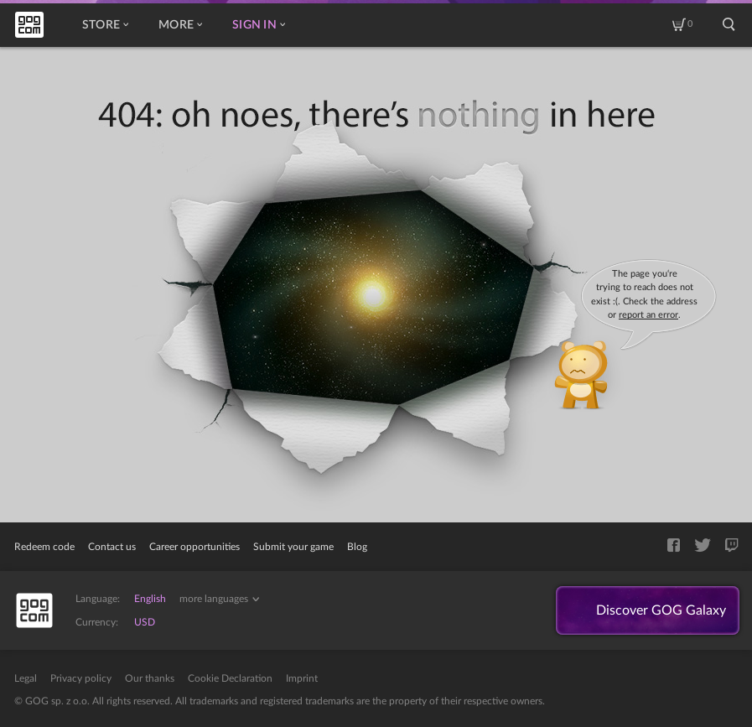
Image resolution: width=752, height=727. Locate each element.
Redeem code (44, 547)
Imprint (302, 678)
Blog (357, 547)
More (180, 25)
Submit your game (293, 547)
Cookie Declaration (230, 678)
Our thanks (149, 678)
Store (105, 25)
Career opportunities (194, 547)
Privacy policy (81, 678)
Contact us (112, 547)
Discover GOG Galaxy (661, 610)
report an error (648, 314)
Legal (25, 678)
